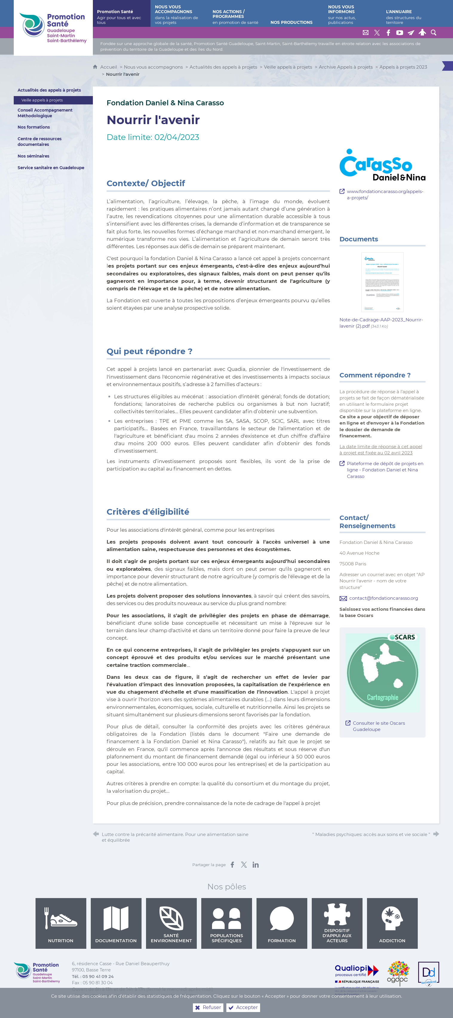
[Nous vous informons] (353, 13)
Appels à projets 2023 (403, 67)
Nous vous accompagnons (153, 67)
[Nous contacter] (365, 32)
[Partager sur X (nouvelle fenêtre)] (244, 865)
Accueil (109, 67)
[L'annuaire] (411, 13)
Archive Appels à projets (346, 67)
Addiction (392, 924)
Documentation (116, 924)
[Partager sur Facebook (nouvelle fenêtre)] (232, 865)
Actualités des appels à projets (223, 67)
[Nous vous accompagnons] (179, 13)
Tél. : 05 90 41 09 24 (93, 976)
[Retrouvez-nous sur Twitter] (377, 32)
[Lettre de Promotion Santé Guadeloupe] (411, 32)
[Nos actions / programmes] (237, 13)
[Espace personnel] (422, 32)
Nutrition (60, 924)
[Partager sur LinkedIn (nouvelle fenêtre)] (256, 865)
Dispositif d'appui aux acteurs (337, 923)
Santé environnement (171, 924)
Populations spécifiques (226, 924)
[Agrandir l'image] (383, 164)
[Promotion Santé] (122, 13)
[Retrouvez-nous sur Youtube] (399, 32)
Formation (282, 924)
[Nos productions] (295, 13)
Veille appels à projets (288, 67)
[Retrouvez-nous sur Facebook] (388, 32)
